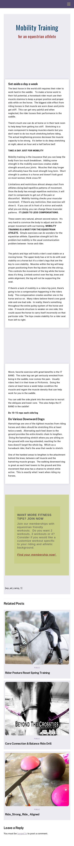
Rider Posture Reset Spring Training (27, 672)
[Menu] (68, 4)
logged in (22, 833)
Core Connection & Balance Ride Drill (28, 743)
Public (37, 668)
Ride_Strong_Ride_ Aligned (22, 814)
